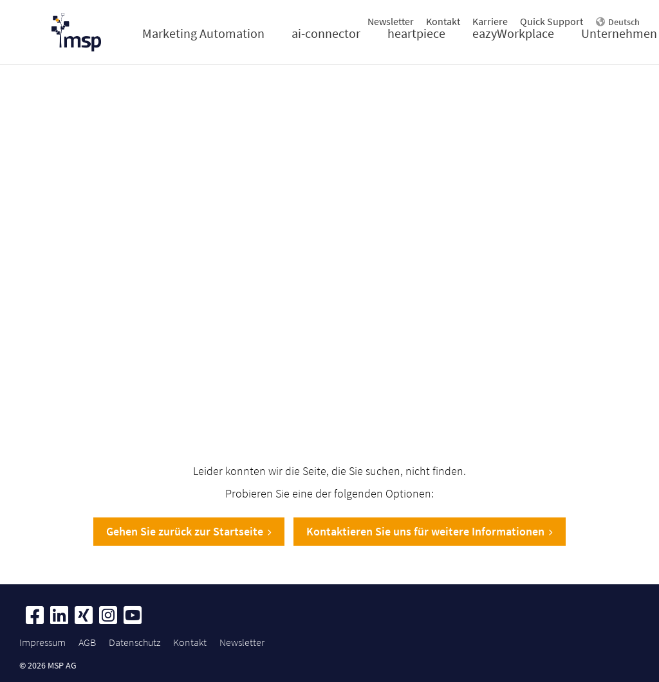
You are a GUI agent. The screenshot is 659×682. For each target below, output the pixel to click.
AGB (87, 642)
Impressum (42, 642)
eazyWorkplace (513, 33)
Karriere (490, 21)
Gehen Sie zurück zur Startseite (189, 531)
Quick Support (551, 21)
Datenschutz (134, 642)
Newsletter (390, 21)
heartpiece (416, 33)
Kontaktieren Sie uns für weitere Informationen (429, 531)
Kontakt (443, 21)
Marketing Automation (203, 33)
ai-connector (326, 33)
